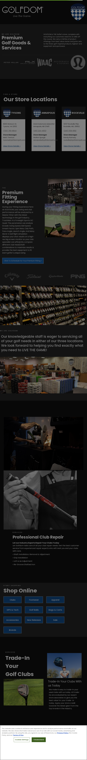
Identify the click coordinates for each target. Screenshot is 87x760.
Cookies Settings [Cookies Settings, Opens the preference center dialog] (22, 740)
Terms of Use (18, 735)
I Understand (38, 740)
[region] (43, 742)
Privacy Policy (62, 733)
